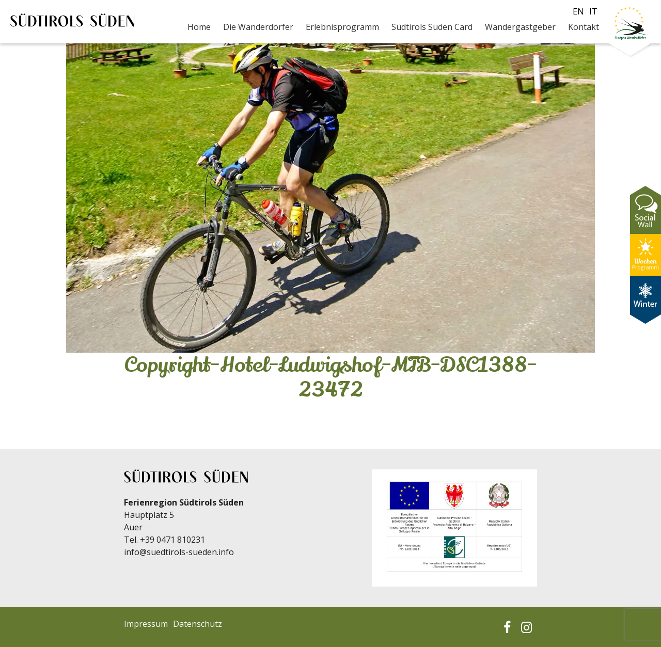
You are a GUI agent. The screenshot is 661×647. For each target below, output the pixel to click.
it (593, 11)
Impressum (146, 623)
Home (199, 27)
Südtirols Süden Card (432, 27)
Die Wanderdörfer (258, 27)
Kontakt (583, 27)
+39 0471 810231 (172, 539)
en (578, 11)
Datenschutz (197, 623)
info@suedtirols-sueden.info (179, 552)
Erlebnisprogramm (342, 27)
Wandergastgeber (520, 27)
